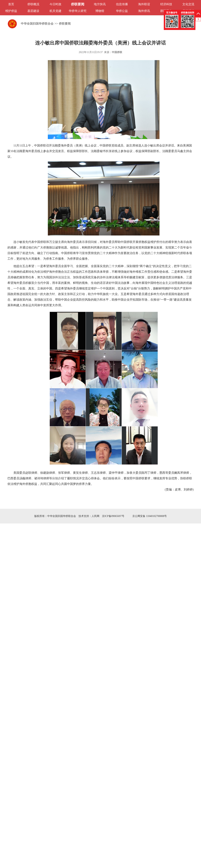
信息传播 (122, 4)
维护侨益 (11, 10)
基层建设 (33, 10)
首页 (11, 4)
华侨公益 (122, 10)
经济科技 (166, 4)
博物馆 (99, 10)
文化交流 (188, 4)
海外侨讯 (144, 10)
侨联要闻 (77, 4)
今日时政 (55, 4)
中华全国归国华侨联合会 (37, 23)
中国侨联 (117, 52)
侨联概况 (33, 4)
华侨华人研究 (78, 10)
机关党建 (55, 10)
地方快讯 (100, 4)
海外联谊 (144, 4)
